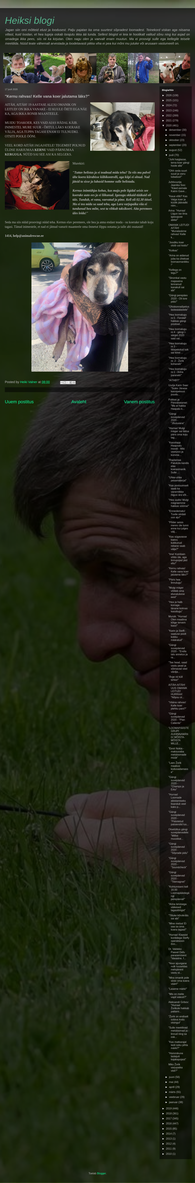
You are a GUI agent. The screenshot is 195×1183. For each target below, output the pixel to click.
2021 (169, 120)
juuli (171, 155)
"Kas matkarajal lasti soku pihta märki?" (178, 1045)
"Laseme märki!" (177, 989)
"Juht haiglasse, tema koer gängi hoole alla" (178, 162)
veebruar (174, 1097)
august (173, 150)
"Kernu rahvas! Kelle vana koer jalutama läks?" (178, 571)
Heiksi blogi (29, 20)
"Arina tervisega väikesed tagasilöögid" (177, 907)
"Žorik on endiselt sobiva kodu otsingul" (178, 1019)
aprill (172, 1087)
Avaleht (78, 401)
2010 (169, 1153)
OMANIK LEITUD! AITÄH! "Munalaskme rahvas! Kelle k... (178, 231)
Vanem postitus (139, 401)
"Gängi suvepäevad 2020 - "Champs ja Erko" (176, 783)
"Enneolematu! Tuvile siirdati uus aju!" (177, 514)
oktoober (174, 140)
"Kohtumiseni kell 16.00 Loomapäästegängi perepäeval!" (178, 892)
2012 (169, 1143)
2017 (169, 1118)
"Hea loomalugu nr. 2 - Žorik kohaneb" (177, 360)
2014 (169, 1133)
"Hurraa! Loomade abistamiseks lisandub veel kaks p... (177, 800)
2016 (169, 1123)
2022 (169, 115)
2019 (169, 1108)
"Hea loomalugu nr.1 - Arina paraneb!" (177, 372)
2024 (169, 105)
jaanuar (173, 1102)
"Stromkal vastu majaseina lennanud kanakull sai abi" (177, 284)
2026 (169, 95)
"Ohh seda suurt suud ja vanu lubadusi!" (177, 173)
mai (171, 1082)
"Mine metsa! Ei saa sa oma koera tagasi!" (177, 926)
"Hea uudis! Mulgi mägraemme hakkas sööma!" (178, 503)
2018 (169, 1113)
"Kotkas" (173, 250)
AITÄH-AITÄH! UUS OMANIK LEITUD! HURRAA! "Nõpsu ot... (177, 691)
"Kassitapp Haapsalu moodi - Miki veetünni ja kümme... (176, 448)
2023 (169, 110)
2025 (169, 100)
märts (172, 1092)
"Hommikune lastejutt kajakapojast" (177, 1056)
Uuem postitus (19, 401)
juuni (172, 1077)
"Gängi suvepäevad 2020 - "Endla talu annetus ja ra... (178, 651)
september (175, 145)
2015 (169, 1128)
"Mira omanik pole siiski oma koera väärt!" (178, 980)
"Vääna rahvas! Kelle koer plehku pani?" (177, 705)
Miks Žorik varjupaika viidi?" (175, 1067)
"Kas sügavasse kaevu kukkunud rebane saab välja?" (177, 542)
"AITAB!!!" (174, 380)
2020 (169, 125)
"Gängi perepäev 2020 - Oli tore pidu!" (178, 298)
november (175, 135)
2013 (169, 1138)
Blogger (101, 1173)
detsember (175, 130)
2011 (169, 1148)
